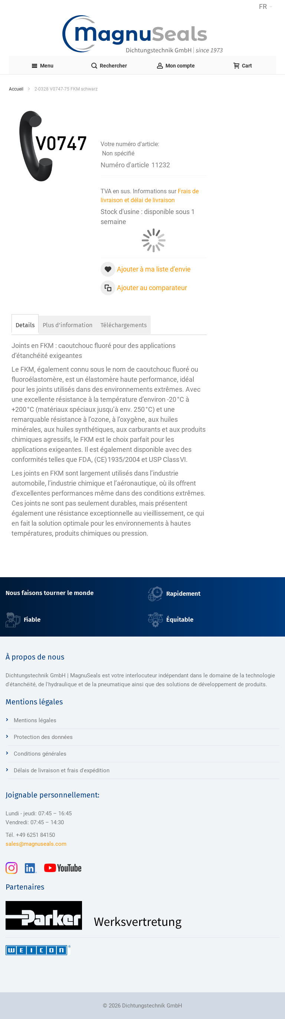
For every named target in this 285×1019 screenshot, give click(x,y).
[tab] (25, 324)
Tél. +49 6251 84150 (30, 835)
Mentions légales (35, 720)
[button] (265, 6)
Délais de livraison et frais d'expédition (61, 770)
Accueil (16, 89)
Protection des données (43, 737)
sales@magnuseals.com (36, 844)
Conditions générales (40, 753)
